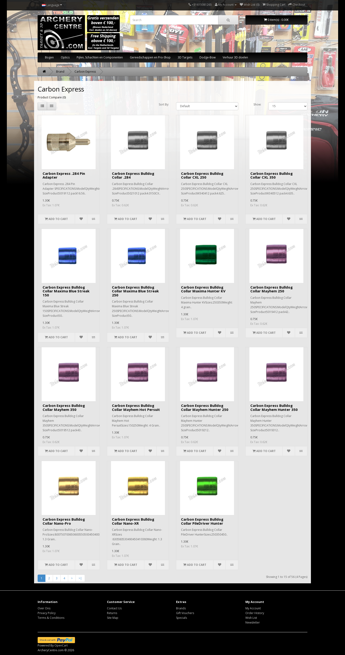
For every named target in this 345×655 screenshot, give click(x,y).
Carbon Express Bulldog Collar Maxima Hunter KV (203, 289)
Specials (181, 618)
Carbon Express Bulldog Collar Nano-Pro (64, 521)
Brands (181, 608)
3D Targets (185, 57)
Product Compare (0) (52, 97)
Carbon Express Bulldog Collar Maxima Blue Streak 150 (66, 291)
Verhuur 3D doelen (235, 57)
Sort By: (164, 104)
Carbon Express (85, 72)
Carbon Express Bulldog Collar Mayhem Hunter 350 (274, 407)
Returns (112, 613)
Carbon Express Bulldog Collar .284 (133, 175)
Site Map (112, 618)
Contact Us (114, 608)
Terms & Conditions (51, 618)
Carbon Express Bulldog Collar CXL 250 (202, 175)
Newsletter (252, 622)
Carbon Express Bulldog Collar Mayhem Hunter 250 (204, 407)
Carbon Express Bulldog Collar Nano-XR (133, 521)
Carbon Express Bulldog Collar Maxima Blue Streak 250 (135, 291)
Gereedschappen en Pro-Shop (150, 57)
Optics (65, 57)
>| (80, 578)
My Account (253, 608)
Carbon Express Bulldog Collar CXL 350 (271, 175)
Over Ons (44, 608)
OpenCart (61, 645)
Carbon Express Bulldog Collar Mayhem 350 (64, 407)
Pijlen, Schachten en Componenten (100, 57)
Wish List (251, 618)
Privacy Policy (47, 613)
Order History (254, 613)
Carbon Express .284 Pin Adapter (64, 175)
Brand (60, 72)
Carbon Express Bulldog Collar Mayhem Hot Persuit (136, 407)
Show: (257, 104)
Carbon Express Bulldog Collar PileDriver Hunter (202, 521)
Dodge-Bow (207, 57)
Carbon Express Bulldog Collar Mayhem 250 (271, 289)
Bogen (49, 57)
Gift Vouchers (185, 613)
